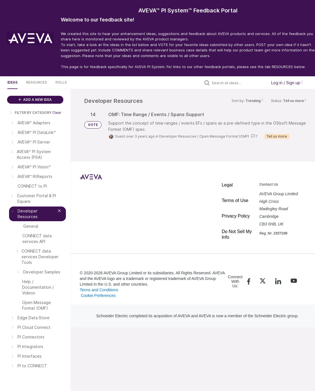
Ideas (12, 82)
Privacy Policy (236, 216)
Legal (227, 185)
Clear (56, 112)
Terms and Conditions (99, 290)
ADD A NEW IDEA (35, 99)
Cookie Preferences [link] (98, 295)
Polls (61, 82)
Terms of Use (235, 200)
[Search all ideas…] (238, 82)
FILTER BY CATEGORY (30, 112)
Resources (36, 82)
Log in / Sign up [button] (287, 82)
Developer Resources (178, 136)
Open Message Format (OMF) (224, 136)
